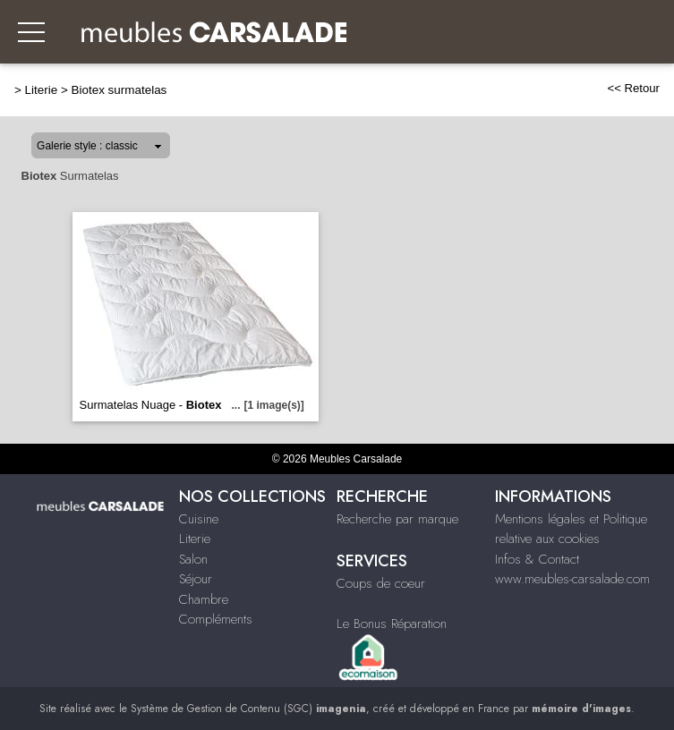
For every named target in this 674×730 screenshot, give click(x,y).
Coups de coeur (381, 583)
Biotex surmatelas (119, 90)
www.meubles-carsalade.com (572, 579)
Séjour (195, 579)
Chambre (203, 599)
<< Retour (633, 88)
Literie (41, 90)
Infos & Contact (537, 559)
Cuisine (198, 519)
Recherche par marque (397, 519)
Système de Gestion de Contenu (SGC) (248, 708)
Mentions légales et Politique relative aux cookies (571, 529)
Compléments (215, 619)
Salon (193, 559)
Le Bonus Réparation (392, 623)
